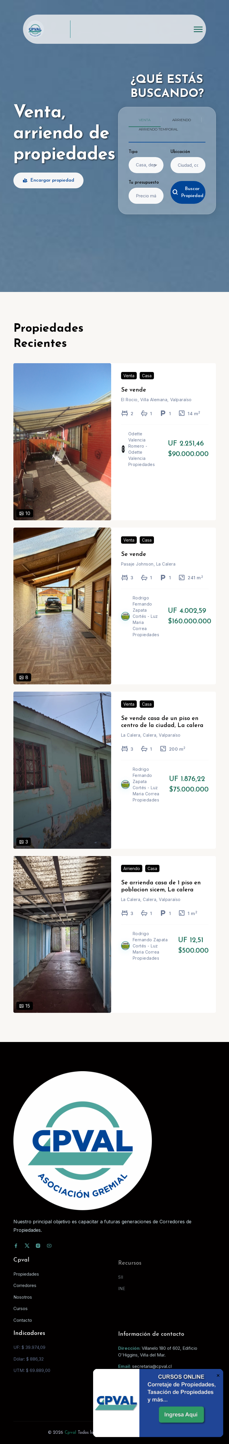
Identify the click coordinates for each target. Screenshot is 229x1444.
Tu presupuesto (144, 182)
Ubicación (180, 152)
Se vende (133, 398)
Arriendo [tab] (181, 120)
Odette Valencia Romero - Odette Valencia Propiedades (141, 457)
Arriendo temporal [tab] (158, 129)
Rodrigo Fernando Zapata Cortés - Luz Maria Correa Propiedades (146, 625)
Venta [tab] (144, 120)
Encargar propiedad (48, 180)
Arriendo (131, 876)
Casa (147, 384)
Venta (128, 384)
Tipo (133, 152)
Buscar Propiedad (187, 192)
